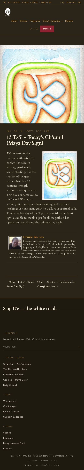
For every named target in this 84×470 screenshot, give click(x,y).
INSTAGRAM (32, 461)
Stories (23, 21)
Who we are (9, 400)
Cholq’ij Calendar (51, 21)
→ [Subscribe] (79, 347)
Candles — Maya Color (15, 379)
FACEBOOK (44, 461)
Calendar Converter (13, 374)
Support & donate (13, 416)
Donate (69, 21)
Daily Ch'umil (10, 385)
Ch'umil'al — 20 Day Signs (17, 363)
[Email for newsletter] (40, 347)
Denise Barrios (33, 237)
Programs (35, 21)
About (14, 21)
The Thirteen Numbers (15, 369)
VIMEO (54, 461)
